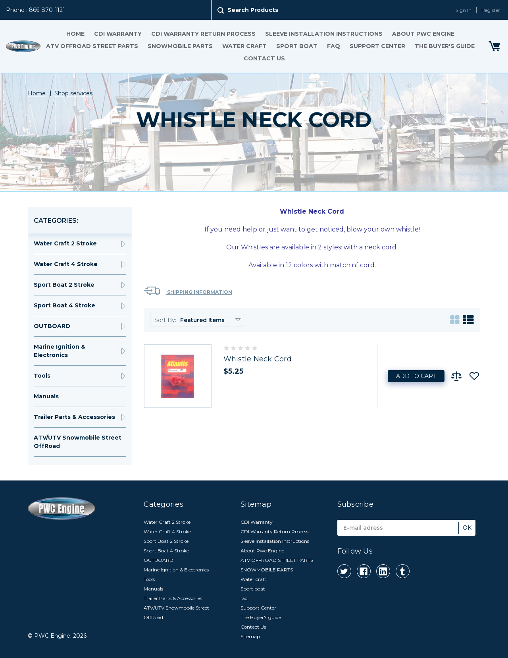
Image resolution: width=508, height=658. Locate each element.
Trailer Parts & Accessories (74, 417)
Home (75, 33)
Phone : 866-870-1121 (35, 10)
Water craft (244, 46)
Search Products (252, 10)
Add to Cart (416, 376)
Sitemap (250, 636)
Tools (42, 375)
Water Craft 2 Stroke (65, 243)
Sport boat (297, 46)
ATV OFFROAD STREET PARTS (92, 46)
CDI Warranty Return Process (203, 33)
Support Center (377, 46)
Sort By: (165, 320)
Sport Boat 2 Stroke (64, 284)
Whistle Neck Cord (257, 359)
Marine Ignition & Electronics (59, 351)
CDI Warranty (118, 33)
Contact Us (264, 58)
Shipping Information (188, 291)
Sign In (463, 10)
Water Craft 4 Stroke (66, 264)
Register (490, 10)
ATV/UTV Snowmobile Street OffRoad (77, 442)
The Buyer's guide (445, 46)
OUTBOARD (52, 326)
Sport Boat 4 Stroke (64, 305)
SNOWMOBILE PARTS (180, 46)
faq (333, 46)
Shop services (73, 93)
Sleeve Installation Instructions (324, 33)
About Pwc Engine (423, 33)
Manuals (46, 396)
